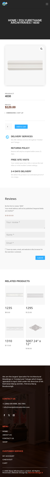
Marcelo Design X (35, 473)
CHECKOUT (7, 460)
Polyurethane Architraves (26, 21)
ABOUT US (7, 435)
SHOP (4, 442)
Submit (40, 258)
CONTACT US (8, 438)
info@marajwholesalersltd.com (17, 407)
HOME (5, 431)
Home (12, 20)
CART (4, 463)
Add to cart (21, 126)
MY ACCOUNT (8, 456)
